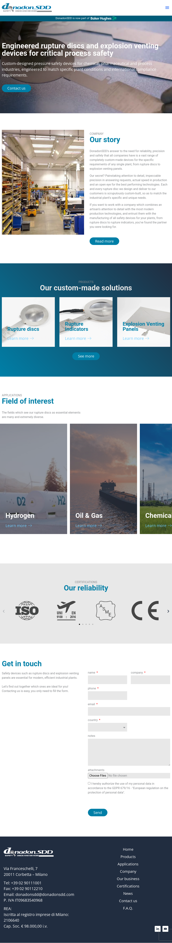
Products (128, 857)
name (92, 673)
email (92, 704)
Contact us (128, 901)
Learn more (18, 338)
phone (92, 688)
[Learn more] (32, 338)
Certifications (128, 886)
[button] (167, 8)
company (137, 673)
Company (128, 871)
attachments (96, 770)
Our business (128, 879)
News (128, 893)
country (93, 720)
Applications (128, 864)
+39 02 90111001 (26, 883)
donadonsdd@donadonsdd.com (44, 894)
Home (128, 849)
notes (91, 736)
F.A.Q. (128, 908)
